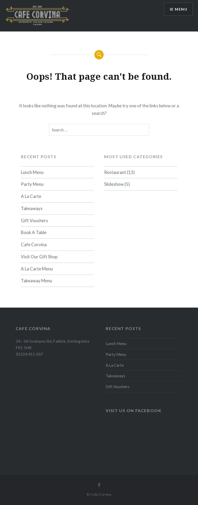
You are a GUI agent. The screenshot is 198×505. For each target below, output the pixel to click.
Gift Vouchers (34, 220)
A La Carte (31, 196)
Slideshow (114, 184)
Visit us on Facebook (133, 410)
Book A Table (33, 232)
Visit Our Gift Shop (39, 256)
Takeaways (32, 208)
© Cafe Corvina (99, 494)
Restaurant (115, 172)
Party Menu (32, 184)
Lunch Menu (32, 172)
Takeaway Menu (36, 280)
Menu (181, 9)
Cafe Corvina (34, 244)
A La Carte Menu (37, 268)
